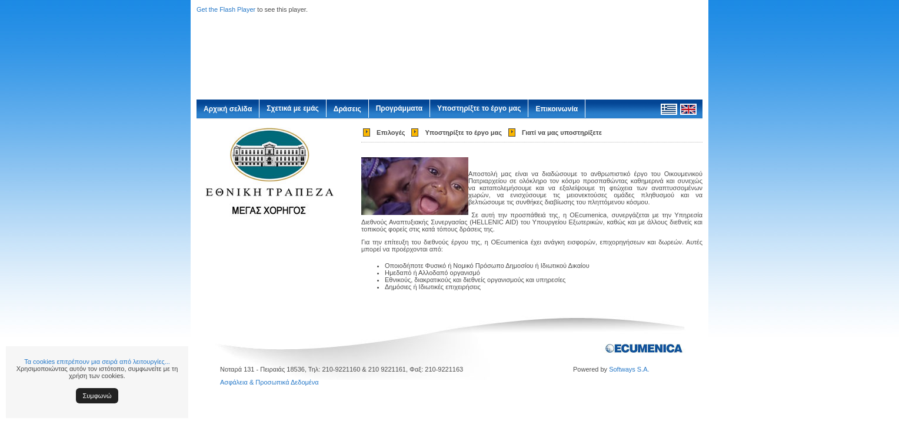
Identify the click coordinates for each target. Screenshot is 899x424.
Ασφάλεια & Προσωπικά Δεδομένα (269, 382)
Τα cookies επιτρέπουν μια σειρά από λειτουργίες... (97, 361)
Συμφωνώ (97, 395)
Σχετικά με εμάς (293, 108)
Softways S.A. (629, 369)
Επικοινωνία (556, 109)
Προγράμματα (399, 108)
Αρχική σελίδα (228, 109)
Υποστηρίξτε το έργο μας (479, 108)
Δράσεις (347, 109)
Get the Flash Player (226, 9)
